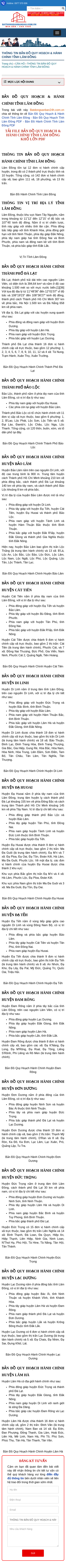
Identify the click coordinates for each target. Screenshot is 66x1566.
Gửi (33, 1553)
